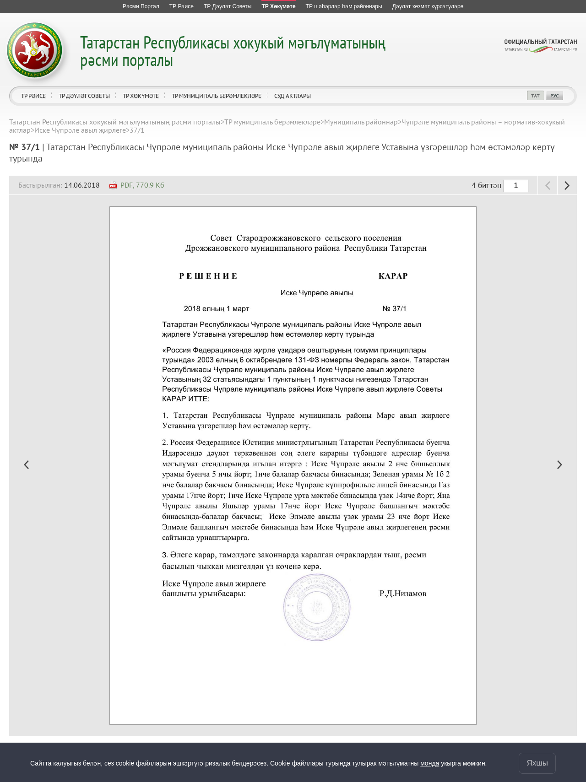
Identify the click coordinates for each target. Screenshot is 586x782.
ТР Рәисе (33, 96)
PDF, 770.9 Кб (142, 184)
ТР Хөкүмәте (141, 96)
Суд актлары (292, 96)
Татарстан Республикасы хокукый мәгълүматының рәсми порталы (232, 50)
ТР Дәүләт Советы (84, 96)
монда (429, 763)
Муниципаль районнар (361, 121)
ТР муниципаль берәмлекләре (216, 96)
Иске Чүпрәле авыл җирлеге (80, 130)
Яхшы (537, 763)
